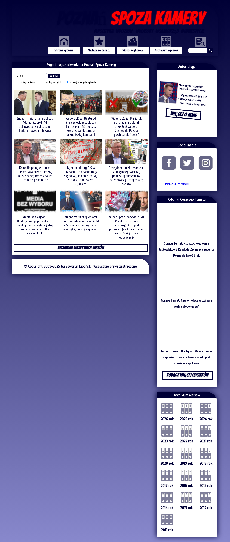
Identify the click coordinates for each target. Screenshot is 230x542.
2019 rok (186, 463)
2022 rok (186, 441)
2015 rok (206, 485)
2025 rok (186, 419)
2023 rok (167, 441)
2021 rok (206, 441)
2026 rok (167, 419)
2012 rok (206, 508)
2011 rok (167, 530)
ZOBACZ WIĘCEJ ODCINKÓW (187, 375)
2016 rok (186, 485)
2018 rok (206, 463)
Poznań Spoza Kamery (177, 183)
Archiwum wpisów (166, 50)
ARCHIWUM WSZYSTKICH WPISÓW (81, 248)
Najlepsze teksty (99, 50)
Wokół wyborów (132, 50)
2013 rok (186, 508)
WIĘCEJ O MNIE (183, 114)
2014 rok (167, 508)
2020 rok (167, 463)
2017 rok (167, 485)
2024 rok (205, 419)
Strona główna (63, 50)
